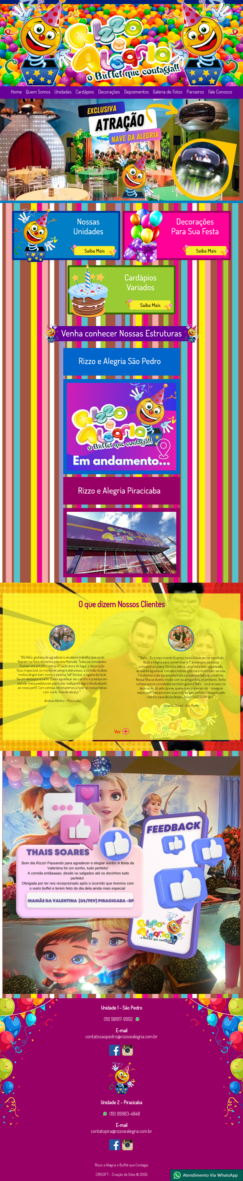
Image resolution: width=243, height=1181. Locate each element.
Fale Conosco (220, 92)
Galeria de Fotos (167, 92)
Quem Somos (38, 92)
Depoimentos (136, 92)
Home (16, 92)
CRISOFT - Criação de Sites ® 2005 (121, 1174)
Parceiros (195, 92)
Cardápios (85, 92)
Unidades (63, 92)
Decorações (109, 92)
